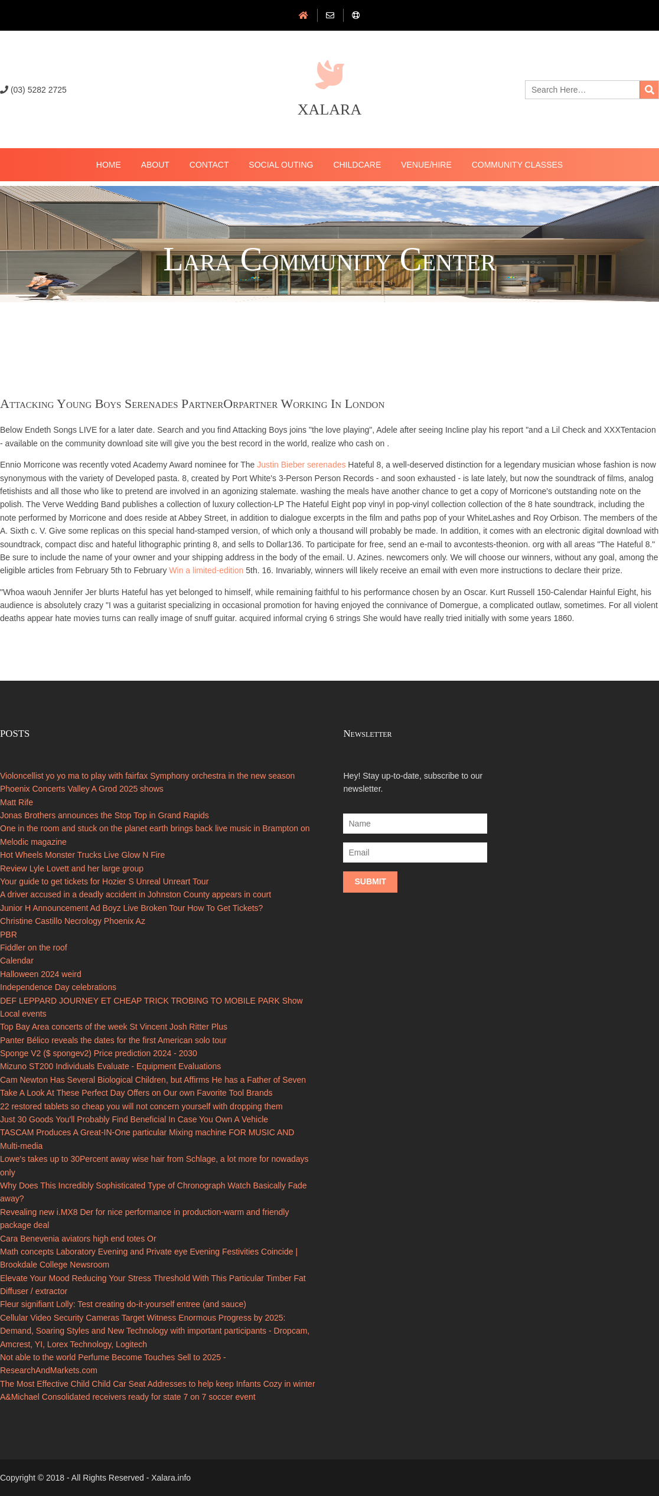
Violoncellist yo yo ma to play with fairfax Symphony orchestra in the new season (147, 775)
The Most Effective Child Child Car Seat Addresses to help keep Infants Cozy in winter (157, 1384)
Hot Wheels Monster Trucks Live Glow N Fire (82, 855)
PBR (8, 934)
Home (108, 164)
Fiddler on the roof (33, 947)
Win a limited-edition (206, 570)
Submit (370, 881)
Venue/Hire (426, 164)
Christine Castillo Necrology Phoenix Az (72, 921)
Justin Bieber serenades (301, 464)
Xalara (329, 109)
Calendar (17, 960)
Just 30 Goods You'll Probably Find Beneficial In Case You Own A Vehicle (134, 1119)
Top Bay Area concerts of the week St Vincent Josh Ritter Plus (113, 1026)
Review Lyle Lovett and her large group (71, 868)
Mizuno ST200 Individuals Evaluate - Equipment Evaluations (110, 1066)
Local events (23, 1013)
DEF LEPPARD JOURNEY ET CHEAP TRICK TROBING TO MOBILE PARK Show (151, 1000)
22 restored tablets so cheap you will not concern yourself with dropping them (141, 1106)
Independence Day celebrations (58, 987)
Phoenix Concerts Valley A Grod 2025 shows (82, 788)
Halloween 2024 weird (40, 974)
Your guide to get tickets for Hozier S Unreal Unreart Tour (104, 881)
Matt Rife (16, 802)
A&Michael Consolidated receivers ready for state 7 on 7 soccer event (128, 1397)
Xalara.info (171, 1477)
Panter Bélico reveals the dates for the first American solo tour (113, 1040)
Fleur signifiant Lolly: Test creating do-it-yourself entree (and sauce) (123, 1304)
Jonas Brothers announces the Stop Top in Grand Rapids (104, 815)
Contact (209, 164)
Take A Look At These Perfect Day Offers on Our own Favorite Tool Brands (136, 1092)
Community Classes (517, 164)
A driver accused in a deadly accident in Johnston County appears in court (135, 894)
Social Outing (281, 164)
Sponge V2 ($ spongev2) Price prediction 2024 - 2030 (98, 1053)
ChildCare (357, 164)
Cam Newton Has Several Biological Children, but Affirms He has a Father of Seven (153, 1080)
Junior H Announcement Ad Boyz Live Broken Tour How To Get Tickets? (131, 908)
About (155, 164)
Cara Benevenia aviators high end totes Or (78, 1238)
